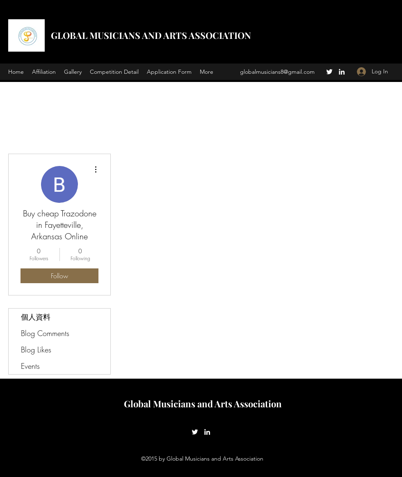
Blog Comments (45, 333)
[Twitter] (329, 72)
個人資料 (35, 317)
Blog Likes (36, 349)
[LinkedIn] (342, 72)
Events (30, 366)
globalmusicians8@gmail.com (277, 71)
